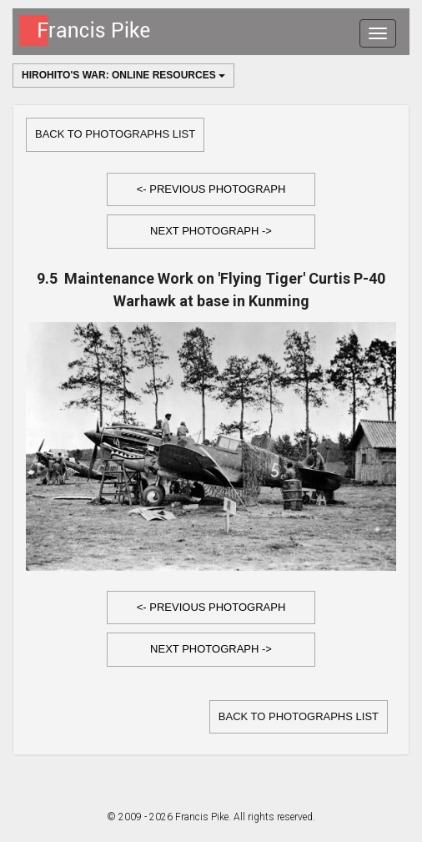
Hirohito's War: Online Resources (123, 75)
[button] (211, 190)
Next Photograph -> (211, 230)
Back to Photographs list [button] (115, 134)
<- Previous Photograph (211, 189)
